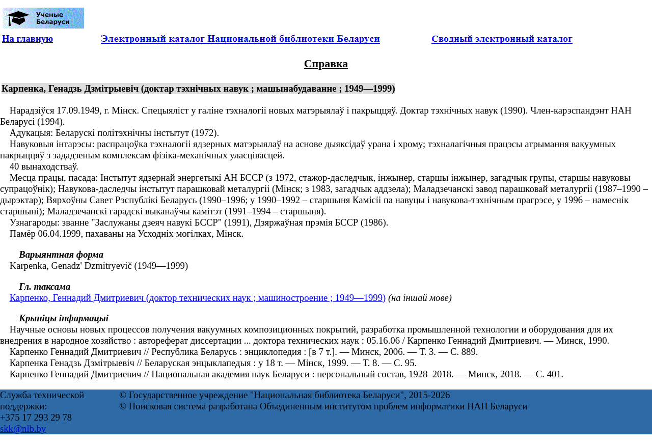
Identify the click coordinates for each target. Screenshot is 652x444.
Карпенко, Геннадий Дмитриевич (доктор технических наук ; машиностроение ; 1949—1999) (198, 297)
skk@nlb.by (23, 428)
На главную (27, 38)
